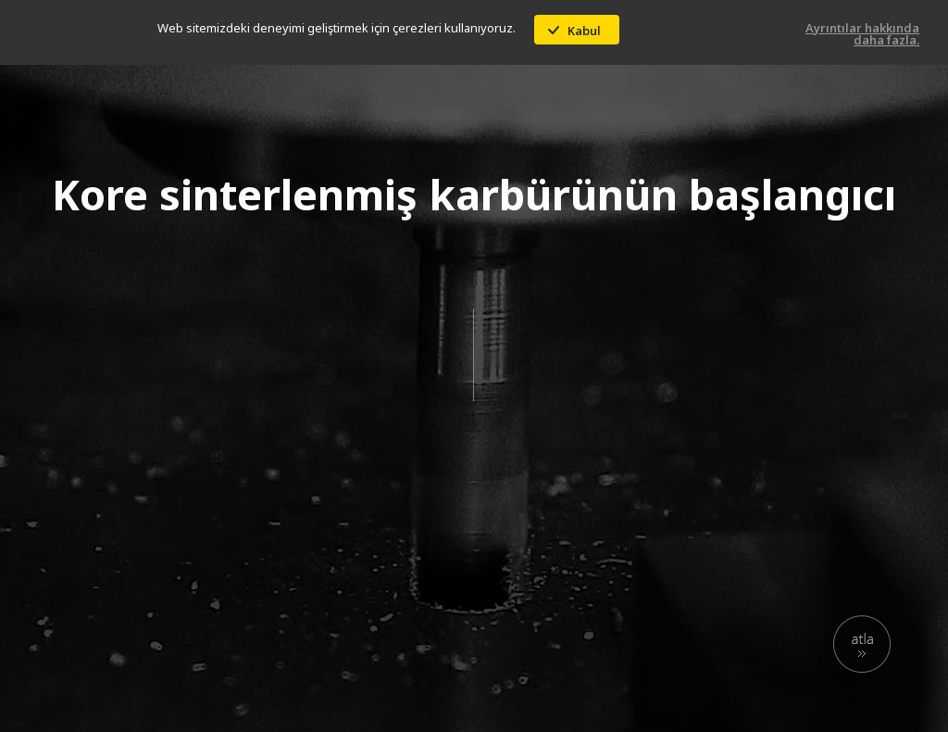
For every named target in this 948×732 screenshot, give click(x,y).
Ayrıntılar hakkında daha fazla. (862, 33)
